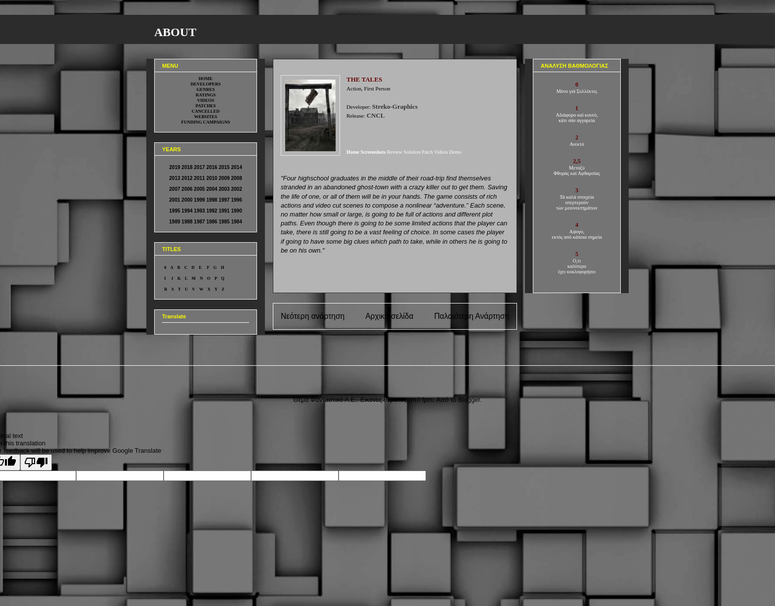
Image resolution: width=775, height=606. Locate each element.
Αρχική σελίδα (389, 316)
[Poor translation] (36, 462)
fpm (427, 399)
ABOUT (175, 32)
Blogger (469, 399)
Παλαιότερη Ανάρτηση (471, 316)
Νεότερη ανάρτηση (312, 316)
